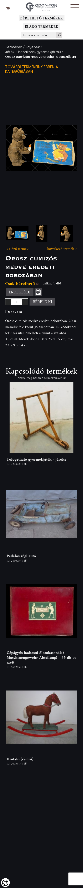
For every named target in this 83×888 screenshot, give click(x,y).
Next (67, 148)
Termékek (13, 48)
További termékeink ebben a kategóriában (31, 69)
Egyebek (33, 48)
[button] (75, 7)
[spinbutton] (16, 302)
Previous (15, 148)
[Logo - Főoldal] (41, 5)
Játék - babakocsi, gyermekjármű (33, 52)
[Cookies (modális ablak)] (5, 882)
